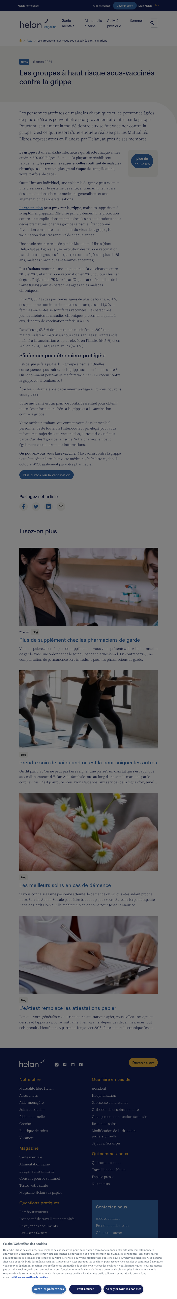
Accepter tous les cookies (123, 1289)
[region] (88, 1268)
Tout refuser (85, 1289)
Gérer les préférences (49, 1289)
